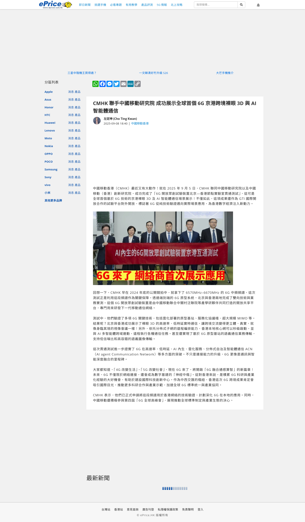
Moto (48, 138)
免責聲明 (188, 509)
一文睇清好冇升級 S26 (153, 73)
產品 (78, 92)
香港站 (118, 509)
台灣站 (106, 509)
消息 (71, 92)
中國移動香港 (140, 123)
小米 (47, 193)
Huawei (50, 123)
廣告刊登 (148, 509)
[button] (258, 5)
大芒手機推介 (225, 73)
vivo (47, 185)
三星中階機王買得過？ (82, 73)
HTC (47, 115)
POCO (49, 161)
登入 (200, 509)
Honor (49, 107)
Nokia (49, 146)
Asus (48, 99)
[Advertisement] (175, 156)
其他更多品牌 (53, 200)
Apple (49, 92)
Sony (48, 177)
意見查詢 (132, 509)
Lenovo (50, 130)
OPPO (49, 154)
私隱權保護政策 (168, 509)
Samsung (51, 169)
